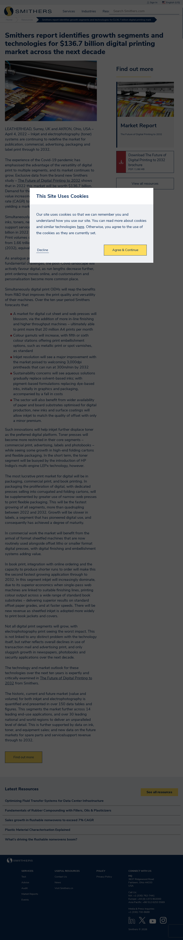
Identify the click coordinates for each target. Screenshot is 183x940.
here (80, 226)
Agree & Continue (125, 250)
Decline (42, 250)
